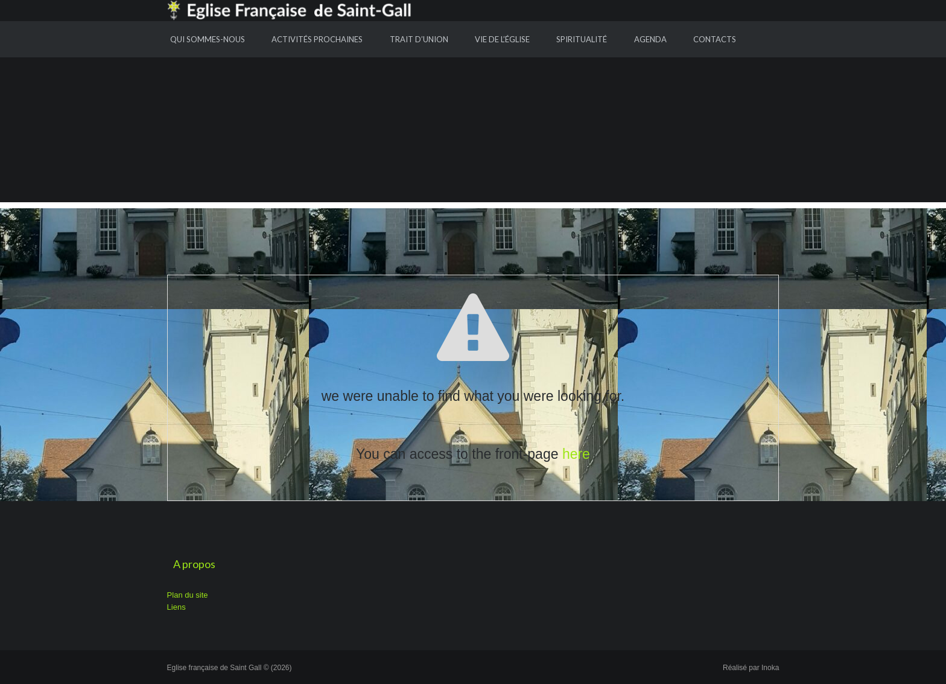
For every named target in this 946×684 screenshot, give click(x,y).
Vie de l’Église (502, 39)
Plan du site (187, 594)
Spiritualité (581, 39)
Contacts (714, 39)
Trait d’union (419, 39)
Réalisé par (751, 667)
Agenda (650, 39)
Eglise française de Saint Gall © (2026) (229, 667)
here (576, 454)
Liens (176, 607)
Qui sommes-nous (207, 39)
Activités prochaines (317, 39)
